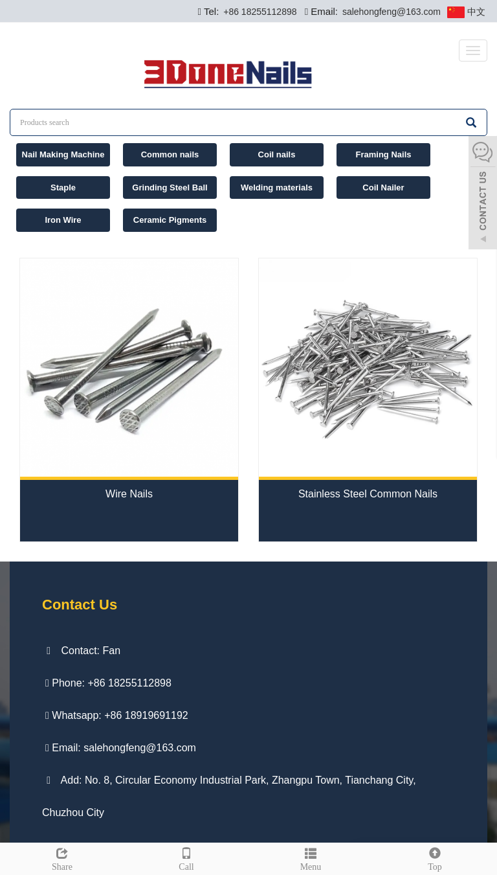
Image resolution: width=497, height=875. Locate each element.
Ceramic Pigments (169, 220)
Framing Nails (384, 154)
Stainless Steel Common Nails (367, 493)
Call (186, 857)
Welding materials (277, 187)
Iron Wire (63, 220)
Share (62, 857)
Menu (310, 857)
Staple (63, 187)
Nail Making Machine (63, 154)
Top (435, 857)
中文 (466, 12)
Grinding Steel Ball (169, 187)
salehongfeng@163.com (390, 11)
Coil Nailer (383, 187)
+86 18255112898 (258, 11)
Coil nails (277, 154)
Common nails (170, 154)
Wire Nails (129, 493)
